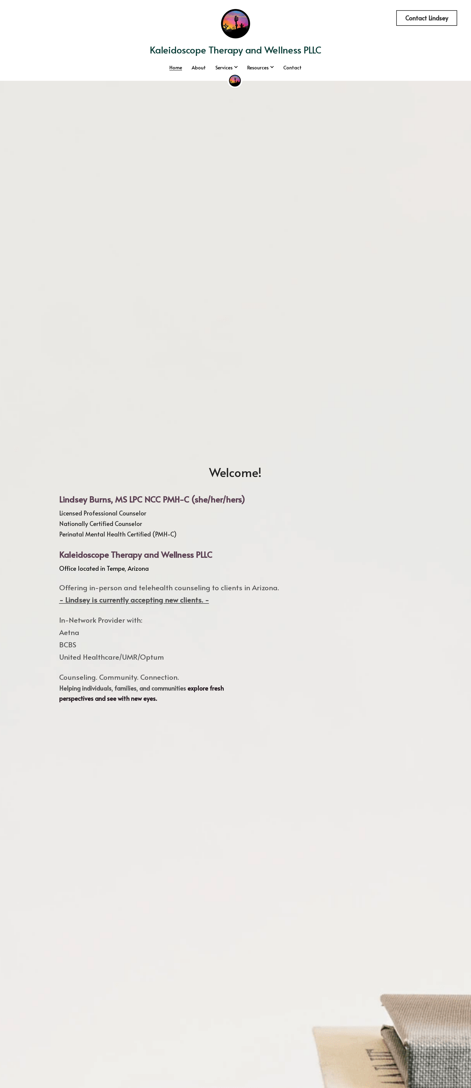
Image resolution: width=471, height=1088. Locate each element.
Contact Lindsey (426, 18)
